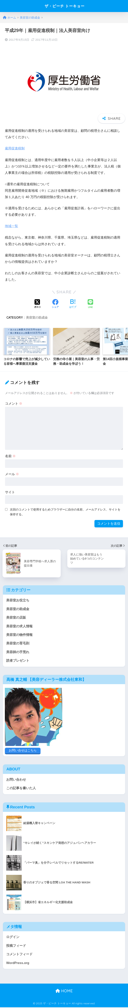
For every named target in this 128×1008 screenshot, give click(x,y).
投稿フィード (16, 946)
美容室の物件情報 (19, 635)
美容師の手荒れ (17, 652)
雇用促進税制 (15, 148)
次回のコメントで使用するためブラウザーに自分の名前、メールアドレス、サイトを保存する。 (65, 512)
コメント (13, 403)
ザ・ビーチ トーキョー (64, 6)
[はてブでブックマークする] (72, 304)
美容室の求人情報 (19, 626)
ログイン (12, 937)
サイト (10, 492)
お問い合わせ (16, 780)
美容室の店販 (16, 617)
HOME (64, 991)
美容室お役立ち (17, 600)
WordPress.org (17, 963)
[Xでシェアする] (37, 304)
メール (12, 474)
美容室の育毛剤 (17, 643)
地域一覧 (11, 226)
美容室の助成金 (37, 317)
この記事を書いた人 (21, 788)
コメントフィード (19, 955)
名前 (10, 456)
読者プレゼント (17, 661)
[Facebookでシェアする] (55, 304)
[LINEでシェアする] (90, 303)
